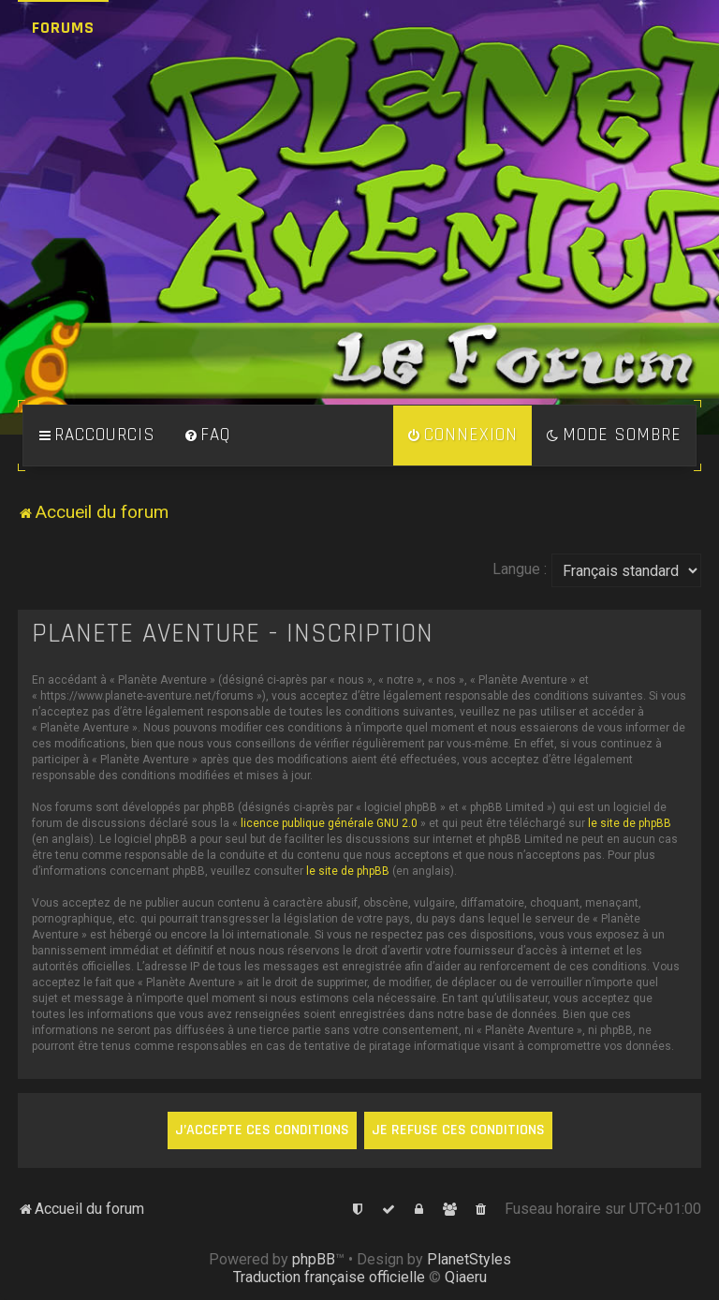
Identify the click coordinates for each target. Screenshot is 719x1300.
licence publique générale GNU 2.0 (329, 823)
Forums (63, 27)
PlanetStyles (469, 1259)
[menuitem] (206, 435)
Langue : (519, 569)
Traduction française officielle (329, 1277)
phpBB (313, 1259)
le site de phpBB (629, 823)
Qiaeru (466, 1277)
